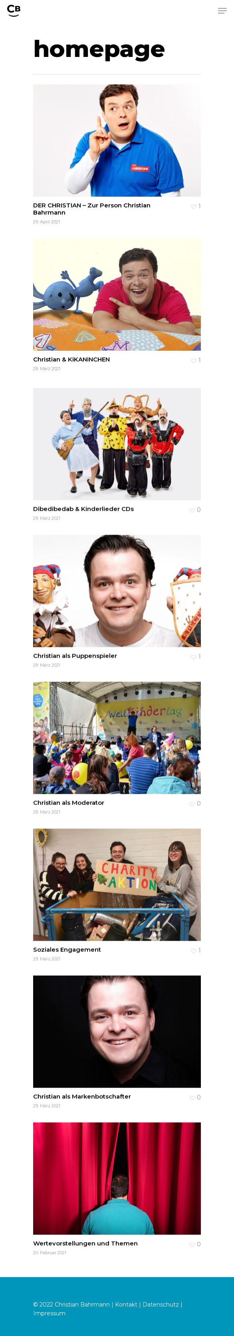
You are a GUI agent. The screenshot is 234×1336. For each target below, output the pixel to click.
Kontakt (126, 1304)
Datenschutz (161, 1304)
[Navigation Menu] (222, 11)
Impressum (49, 1313)
